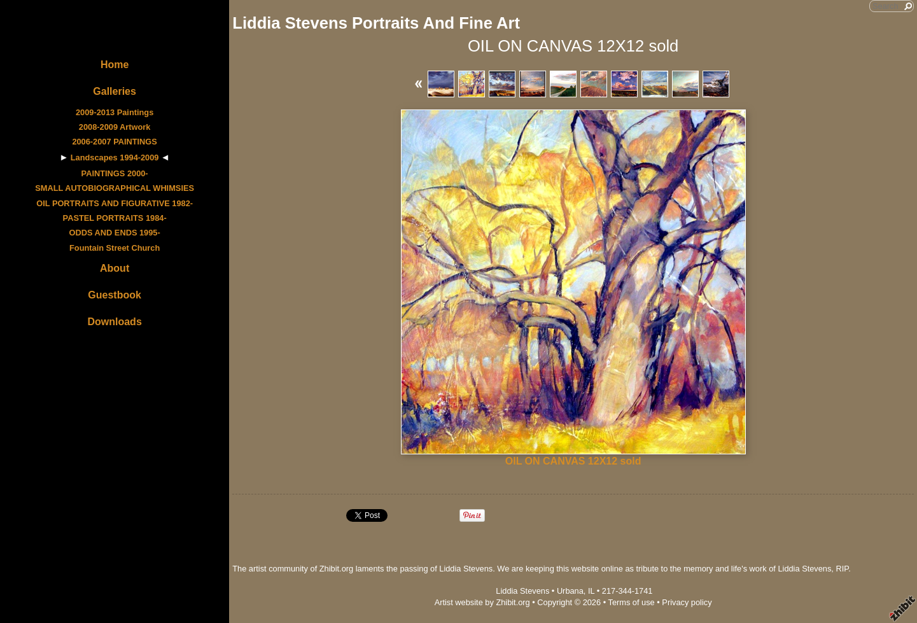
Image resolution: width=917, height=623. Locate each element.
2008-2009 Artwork (115, 127)
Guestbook (114, 295)
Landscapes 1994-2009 (115, 157)
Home (115, 64)
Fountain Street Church (114, 248)
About (114, 268)
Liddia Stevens (522, 591)
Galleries (114, 91)
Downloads (114, 321)
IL (591, 591)
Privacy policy (686, 602)
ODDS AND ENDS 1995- (114, 232)
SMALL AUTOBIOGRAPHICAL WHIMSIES (114, 188)
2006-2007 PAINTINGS (114, 141)
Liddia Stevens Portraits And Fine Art (376, 23)
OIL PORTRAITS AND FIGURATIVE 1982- (114, 203)
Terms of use (631, 602)
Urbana (570, 591)
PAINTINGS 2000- (114, 173)
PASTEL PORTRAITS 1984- (115, 218)
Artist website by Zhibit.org (482, 602)
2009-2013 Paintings (114, 112)
